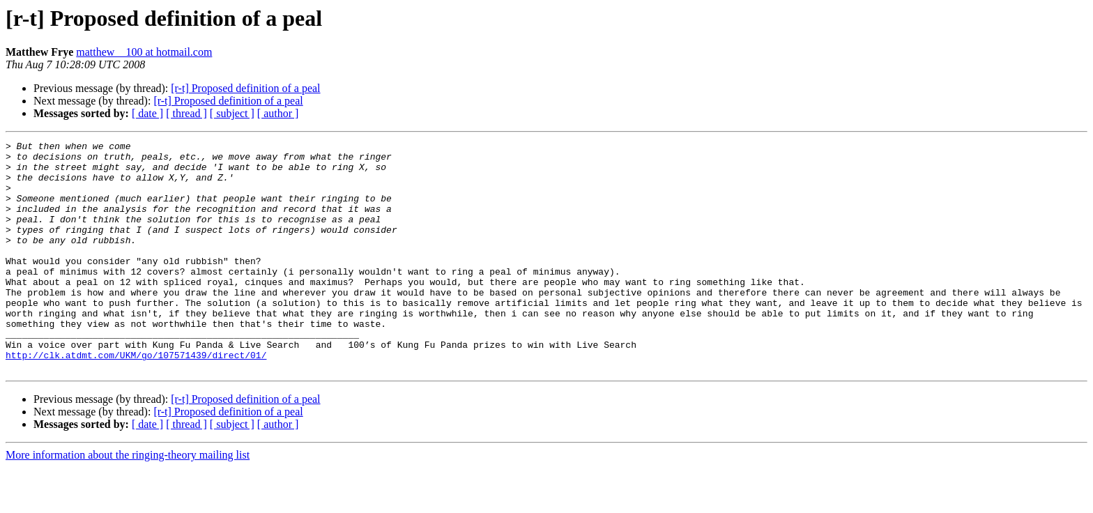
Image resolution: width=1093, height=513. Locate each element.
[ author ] (278, 113)
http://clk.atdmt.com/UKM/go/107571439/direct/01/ (136, 398)
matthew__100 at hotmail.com (144, 52)
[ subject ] (232, 113)
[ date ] (147, 113)
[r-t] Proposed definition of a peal (245, 88)
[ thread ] (186, 113)
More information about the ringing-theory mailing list (128, 501)
